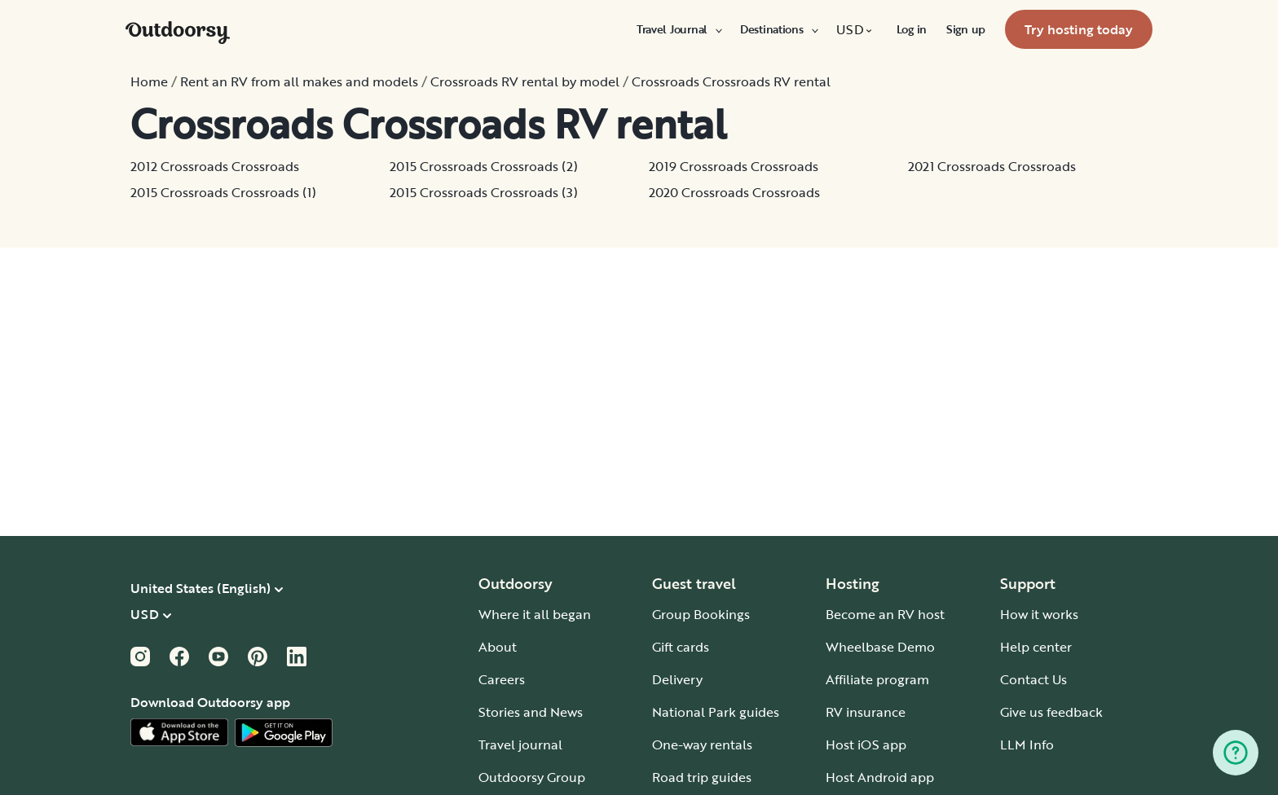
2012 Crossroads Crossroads (214, 166)
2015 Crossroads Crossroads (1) (223, 192)
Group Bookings (701, 614)
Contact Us (1033, 679)
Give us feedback (1051, 712)
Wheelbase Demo (880, 647)
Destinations (778, 29)
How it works (1039, 614)
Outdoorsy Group (531, 777)
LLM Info (1027, 744)
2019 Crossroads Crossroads (733, 166)
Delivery (677, 679)
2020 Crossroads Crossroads (734, 192)
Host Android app (880, 777)
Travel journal (520, 744)
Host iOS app (866, 744)
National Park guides (715, 712)
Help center (1036, 647)
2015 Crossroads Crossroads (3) (484, 192)
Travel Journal (679, 29)
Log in (912, 29)
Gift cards (680, 647)
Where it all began (534, 614)
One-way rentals (702, 744)
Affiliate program (877, 679)
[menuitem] (679, 29)
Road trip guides (701, 777)
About (497, 647)
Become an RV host (885, 614)
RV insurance (866, 712)
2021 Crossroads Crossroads (992, 166)
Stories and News (530, 712)
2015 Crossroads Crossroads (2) (484, 166)
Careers (501, 679)
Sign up (965, 29)
